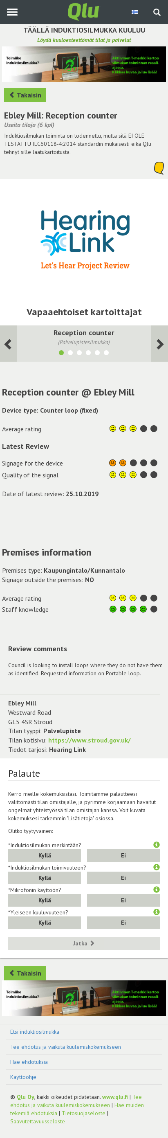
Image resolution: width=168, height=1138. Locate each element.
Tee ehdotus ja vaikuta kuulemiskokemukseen (65, 1046)
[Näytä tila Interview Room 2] (106, 354)
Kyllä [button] (44, 855)
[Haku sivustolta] (157, 13)
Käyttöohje (23, 1077)
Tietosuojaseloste (83, 1113)
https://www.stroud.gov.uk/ (89, 740)
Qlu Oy (25, 1097)
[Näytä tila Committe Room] (79, 354)
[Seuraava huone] (8, 343)
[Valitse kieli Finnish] (135, 12)
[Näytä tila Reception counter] (61, 354)
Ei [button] (123, 855)
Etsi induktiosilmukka (34, 1031)
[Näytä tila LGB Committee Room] (88, 354)
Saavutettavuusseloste (37, 1121)
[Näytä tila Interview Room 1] (97, 354)
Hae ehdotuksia (29, 1062)
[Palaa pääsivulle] (84, 11)
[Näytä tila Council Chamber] (70, 354)
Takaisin (25, 95)
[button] (156, 845)
